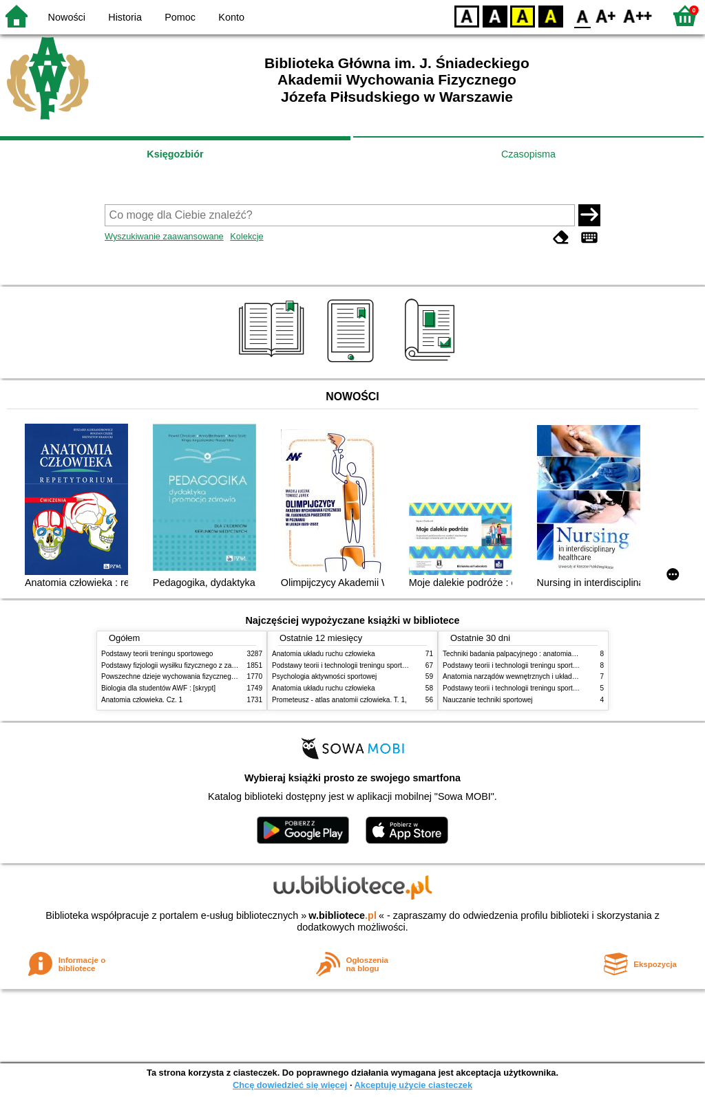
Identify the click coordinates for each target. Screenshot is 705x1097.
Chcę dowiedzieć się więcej (290, 1085)
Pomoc (180, 17)
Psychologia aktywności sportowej (324, 676)
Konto (231, 17)
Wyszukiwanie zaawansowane (164, 236)
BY (550, 15)
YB (522, 15)
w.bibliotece (342, 915)
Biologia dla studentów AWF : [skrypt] (158, 688)
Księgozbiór (175, 154)
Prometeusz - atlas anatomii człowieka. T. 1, (339, 700)
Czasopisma (528, 154)
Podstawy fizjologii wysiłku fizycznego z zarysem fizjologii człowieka (205, 665)
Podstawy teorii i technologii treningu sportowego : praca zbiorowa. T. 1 (552, 688)
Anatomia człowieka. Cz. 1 (141, 700)
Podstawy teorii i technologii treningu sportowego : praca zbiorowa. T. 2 (381, 665)
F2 (637, 15)
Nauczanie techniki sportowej (488, 700)
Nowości (66, 17)
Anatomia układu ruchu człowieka (323, 654)
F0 (582, 15)
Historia (125, 17)
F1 (606, 15)
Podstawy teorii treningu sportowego (157, 654)
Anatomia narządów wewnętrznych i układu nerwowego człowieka (544, 676)
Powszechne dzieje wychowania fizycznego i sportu (180, 676)
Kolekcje (246, 236)
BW (495, 15)
